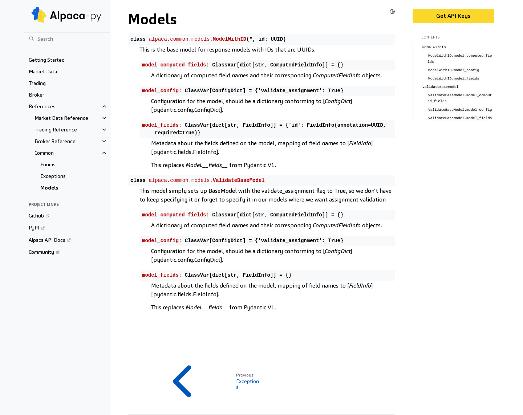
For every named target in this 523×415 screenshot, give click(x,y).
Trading (37, 83)
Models (49, 187)
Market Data (43, 71)
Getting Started (47, 60)
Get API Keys (453, 16)
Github (36, 215)
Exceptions (53, 176)
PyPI (34, 227)
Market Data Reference (61, 118)
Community (41, 252)
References (42, 106)
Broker (36, 94)
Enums (48, 164)
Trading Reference (56, 129)
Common (44, 153)
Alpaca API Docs (47, 240)
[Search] (66, 38)
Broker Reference (55, 141)
